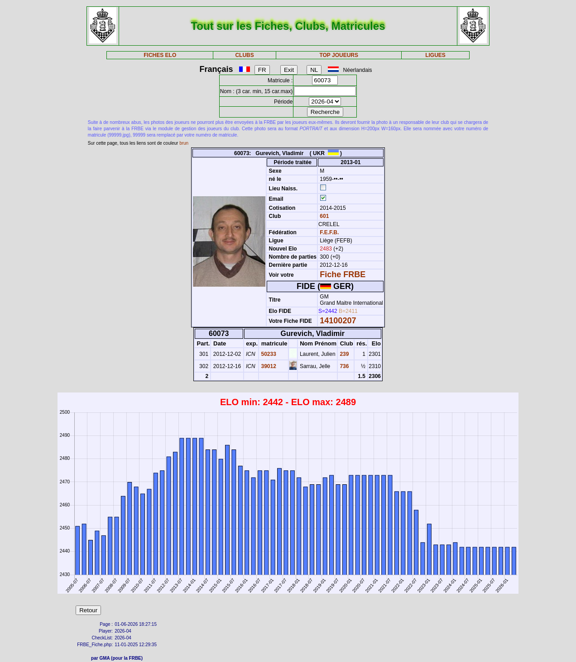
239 (343, 354)
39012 (267, 366)
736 (343, 366)
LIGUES (435, 55)
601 (323, 216)
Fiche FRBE (342, 274)
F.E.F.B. (329, 232)
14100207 (338, 320)
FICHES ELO (160, 55)
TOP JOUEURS (338, 55)
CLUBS (244, 55)
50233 (267, 354)
